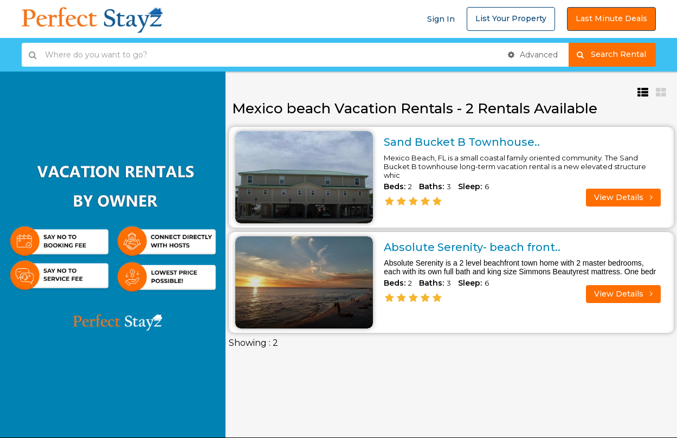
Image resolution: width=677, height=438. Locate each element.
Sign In (441, 19)
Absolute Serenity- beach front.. (473, 247)
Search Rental (616, 54)
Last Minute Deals (611, 18)
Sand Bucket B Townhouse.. (462, 142)
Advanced (533, 54)
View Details (623, 197)
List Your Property (510, 18)
